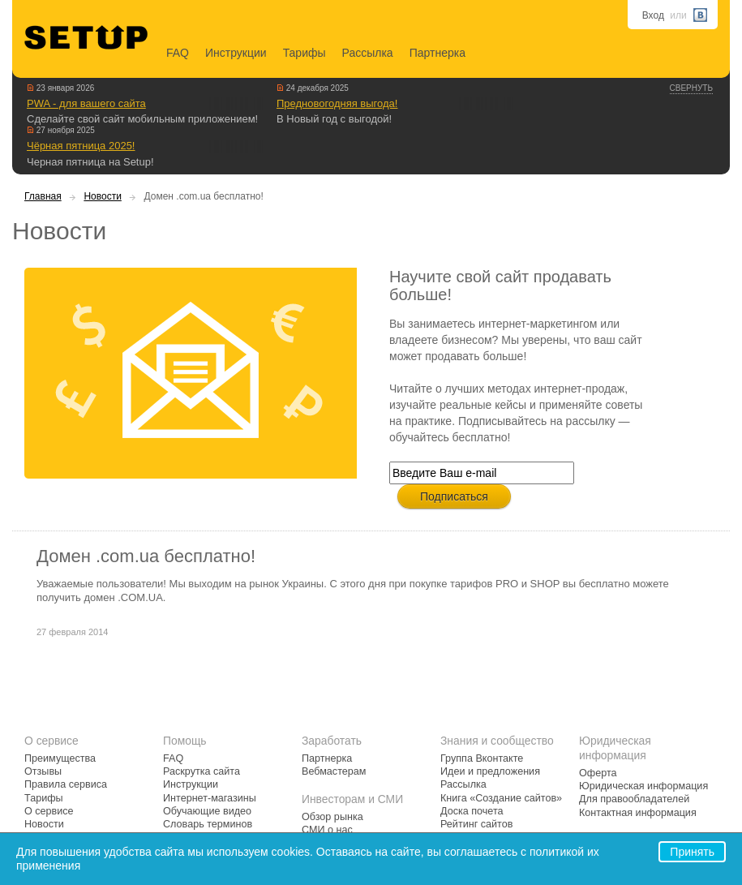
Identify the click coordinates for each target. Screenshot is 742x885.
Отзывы (43, 771)
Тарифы (304, 52)
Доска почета (472, 811)
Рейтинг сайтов (476, 824)
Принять (692, 851)
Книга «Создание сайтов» (501, 798)
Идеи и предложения (490, 771)
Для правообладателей (634, 799)
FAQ (177, 52)
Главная (43, 196)
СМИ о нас (327, 830)
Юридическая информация (643, 786)
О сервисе (49, 811)
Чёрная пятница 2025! (81, 146)
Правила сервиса (65, 784)
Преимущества (60, 758)
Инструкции (236, 52)
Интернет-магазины (209, 798)
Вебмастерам (334, 771)
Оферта (598, 773)
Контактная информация (638, 812)
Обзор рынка (332, 817)
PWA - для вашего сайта (86, 103)
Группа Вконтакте (481, 758)
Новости (102, 196)
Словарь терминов (207, 824)
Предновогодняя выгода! (337, 103)
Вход (653, 15)
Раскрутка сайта (201, 771)
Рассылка (367, 52)
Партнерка (437, 52)
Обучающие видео (207, 811)
